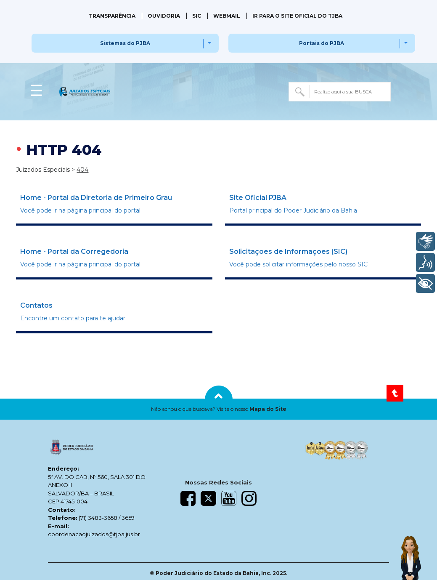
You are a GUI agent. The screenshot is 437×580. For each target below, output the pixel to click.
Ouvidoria (164, 16)
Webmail (226, 16)
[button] (218, 409)
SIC (196, 16)
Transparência (112, 16)
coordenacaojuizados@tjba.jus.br (94, 534)
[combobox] (340, 91)
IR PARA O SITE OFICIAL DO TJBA (297, 16)
